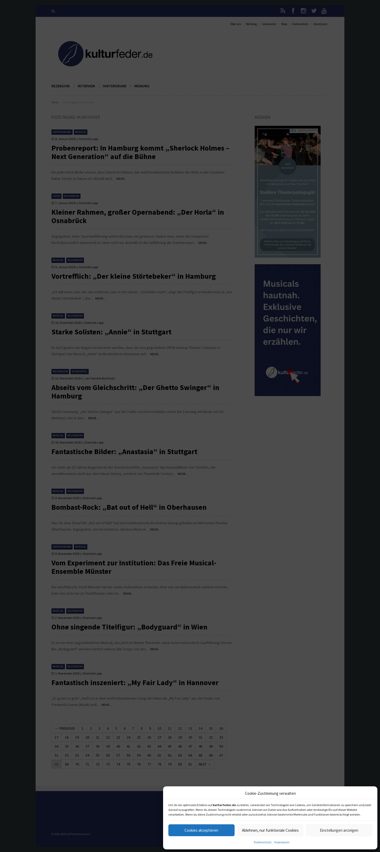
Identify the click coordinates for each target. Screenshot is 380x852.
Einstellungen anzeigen (339, 830)
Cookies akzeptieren (201, 830)
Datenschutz (263, 842)
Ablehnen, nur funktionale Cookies (270, 830)
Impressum (281, 842)
